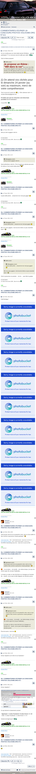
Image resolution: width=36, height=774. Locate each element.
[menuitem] (5, 22)
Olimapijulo (9, 118)
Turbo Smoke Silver (5, 754)
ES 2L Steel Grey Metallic (6, 541)
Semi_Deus (22, 772)
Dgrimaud (7, 520)
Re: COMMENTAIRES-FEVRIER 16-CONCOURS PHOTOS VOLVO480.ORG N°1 (17, 124)
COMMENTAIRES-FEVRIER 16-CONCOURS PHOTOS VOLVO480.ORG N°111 (17, 33)
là (18, 92)
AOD (2, 42)
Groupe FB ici (4, 114)
